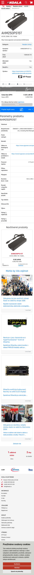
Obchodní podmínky (6, 522)
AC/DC (26, 6)
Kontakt (3, 495)
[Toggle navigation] (2, 2)
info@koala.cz (8, 486)
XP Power (4, 535)
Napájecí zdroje (17, 6)
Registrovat (4, 510)
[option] (8, 455)
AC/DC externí (5, 8)
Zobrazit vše (17, 444)
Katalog (8, 6)
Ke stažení (4, 493)
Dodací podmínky (6, 517)
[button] (4, 84)
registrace (21, 102)
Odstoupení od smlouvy (7, 520)
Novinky (3, 500)
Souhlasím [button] (17, 564)
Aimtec (3, 539)
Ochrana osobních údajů (7, 527)
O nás (2, 498)
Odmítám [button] (17, 567)
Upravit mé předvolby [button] (17, 571)
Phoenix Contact (5, 537)
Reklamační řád (5, 525)
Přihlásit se (4, 508)
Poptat (17, 104)
